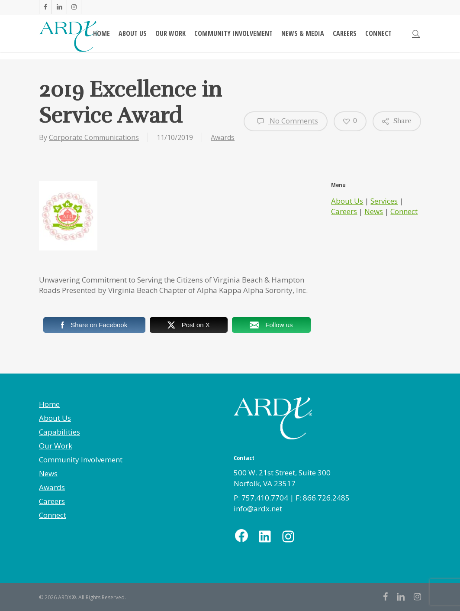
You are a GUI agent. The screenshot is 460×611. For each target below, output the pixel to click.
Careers (344, 211)
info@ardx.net (258, 508)
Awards (223, 137)
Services (384, 201)
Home (49, 404)
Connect (404, 211)
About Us (347, 201)
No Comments (285, 121)
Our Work (55, 446)
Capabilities (59, 432)
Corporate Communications (94, 137)
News (373, 211)
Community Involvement (80, 460)
